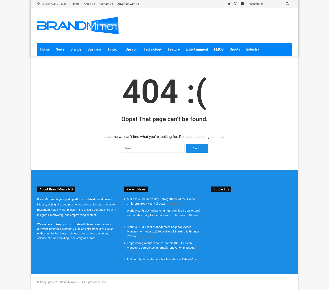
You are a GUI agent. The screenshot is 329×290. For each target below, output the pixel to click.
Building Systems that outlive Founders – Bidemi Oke (161, 259)
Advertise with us (128, 3)
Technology (153, 49)
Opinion (132, 49)
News (60, 49)
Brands (75, 49)
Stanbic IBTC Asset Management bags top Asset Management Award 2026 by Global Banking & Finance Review (163, 231)
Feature (174, 49)
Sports (235, 49)
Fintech (113, 49)
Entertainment (197, 49)
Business (94, 49)
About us (89, 3)
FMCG (219, 49)
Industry (252, 49)
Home (75, 3)
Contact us (106, 3)
